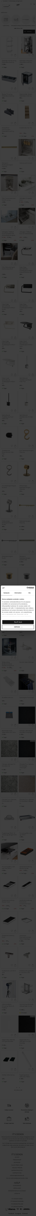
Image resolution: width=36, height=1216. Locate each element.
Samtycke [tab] (7, 593)
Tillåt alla (18, 622)
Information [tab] (18, 593)
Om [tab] (29, 593)
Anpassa (18, 627)
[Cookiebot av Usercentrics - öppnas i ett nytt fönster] (26, 588)
